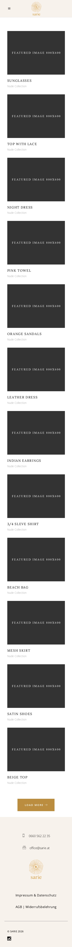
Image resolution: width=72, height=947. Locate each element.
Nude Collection (16, 86)
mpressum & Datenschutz (36, 895)
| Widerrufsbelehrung (36, 907)
